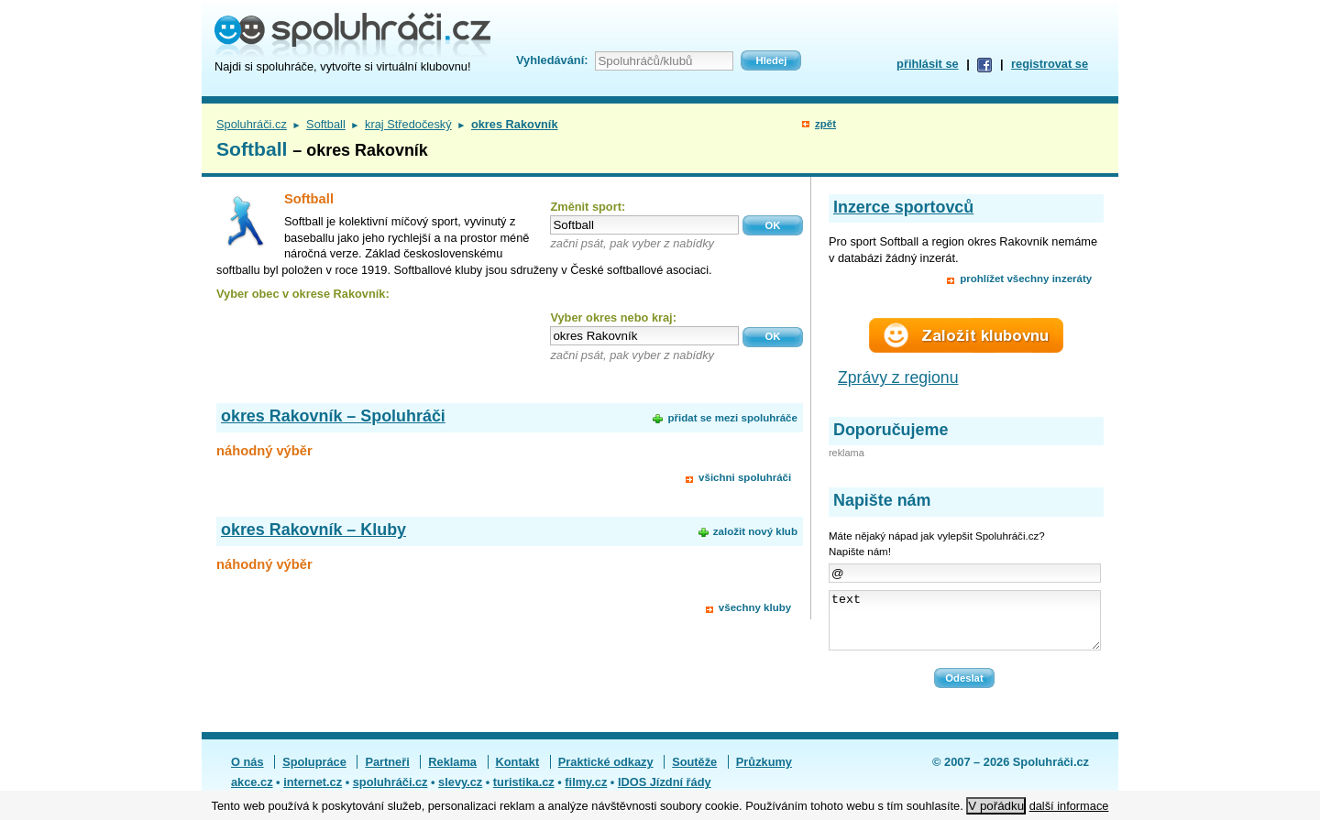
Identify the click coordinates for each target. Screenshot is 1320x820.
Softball (326, 124)
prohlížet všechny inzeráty (1026, 278)
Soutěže (694, 773)
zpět (825, 123)
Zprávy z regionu (898, 377)
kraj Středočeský (408, 124)
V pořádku (996, 806)
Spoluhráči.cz (251, 124)
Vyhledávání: (552, 60)
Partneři (387, 773)
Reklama (452, 773)
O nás (247, 773)
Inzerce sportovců (903, 207)
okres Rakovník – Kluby (313, 529)
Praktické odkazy (606, 773)
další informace (1069, 806)
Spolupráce (314, 773)
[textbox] (644, 225)
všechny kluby (755, 607)
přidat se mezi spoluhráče (732, 417)
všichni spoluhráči (744, 477)
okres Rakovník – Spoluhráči (333, 416)
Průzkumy (764, 773)
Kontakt (518, 773)
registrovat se (1049, 64)
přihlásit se (927, 64)
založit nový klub (755, 531)
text (965, 625)
